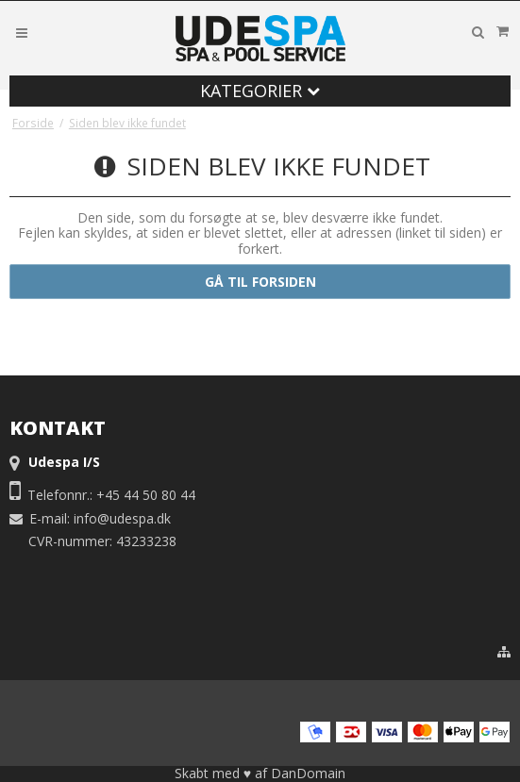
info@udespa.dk (122, 518)
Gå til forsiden (260, 282)
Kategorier (260, 90)
